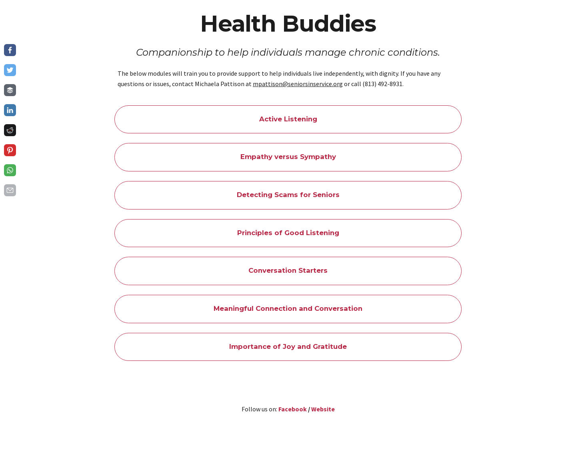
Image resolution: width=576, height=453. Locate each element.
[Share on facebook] (10, 50)
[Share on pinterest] (10, 150)
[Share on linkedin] (10, 110)
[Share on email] (10, 190)
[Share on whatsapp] (10, 170)
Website (323, 409)
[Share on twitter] (10, 70)
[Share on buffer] (10, 90)
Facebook (292, 409)
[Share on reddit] (10, 130)
